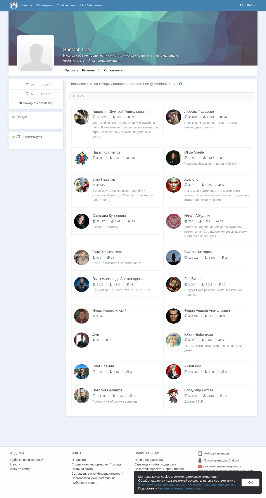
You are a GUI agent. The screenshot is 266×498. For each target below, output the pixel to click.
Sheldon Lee (76, 49)
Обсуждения (44, 5)
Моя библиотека (91, 5)
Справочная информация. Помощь (96, 464)
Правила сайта (82, 469)
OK (250, 482)
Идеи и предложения (149, 460)
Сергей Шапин (173, 469)
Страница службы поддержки (155, 464)
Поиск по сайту (19, 469)
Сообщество (67, 5)
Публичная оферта (85, 482)
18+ (200, 466)
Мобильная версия (214, 453)
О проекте (79, 460)
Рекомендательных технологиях (180, 488)
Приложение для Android (218, 460)
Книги (27, 5)
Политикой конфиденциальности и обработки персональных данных (187, 484)
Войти (251, 5)
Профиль (71, 70)
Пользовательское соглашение (94, 478)
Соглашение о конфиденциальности (97, 473)
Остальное (113, 70)
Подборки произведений (26, 460)
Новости (14, 464)
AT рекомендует (29, 137)
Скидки (21, 117)
